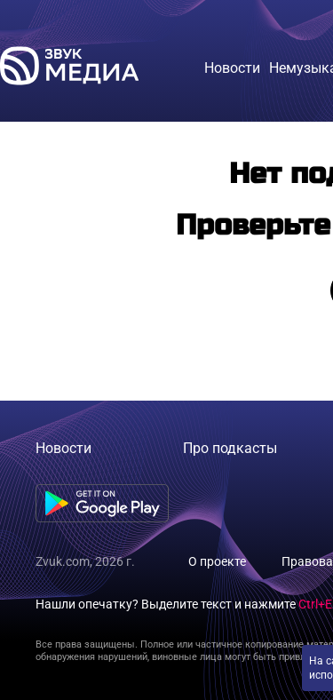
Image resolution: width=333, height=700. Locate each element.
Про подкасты (230, 448)
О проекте (217, 561)
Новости (63, 448)
